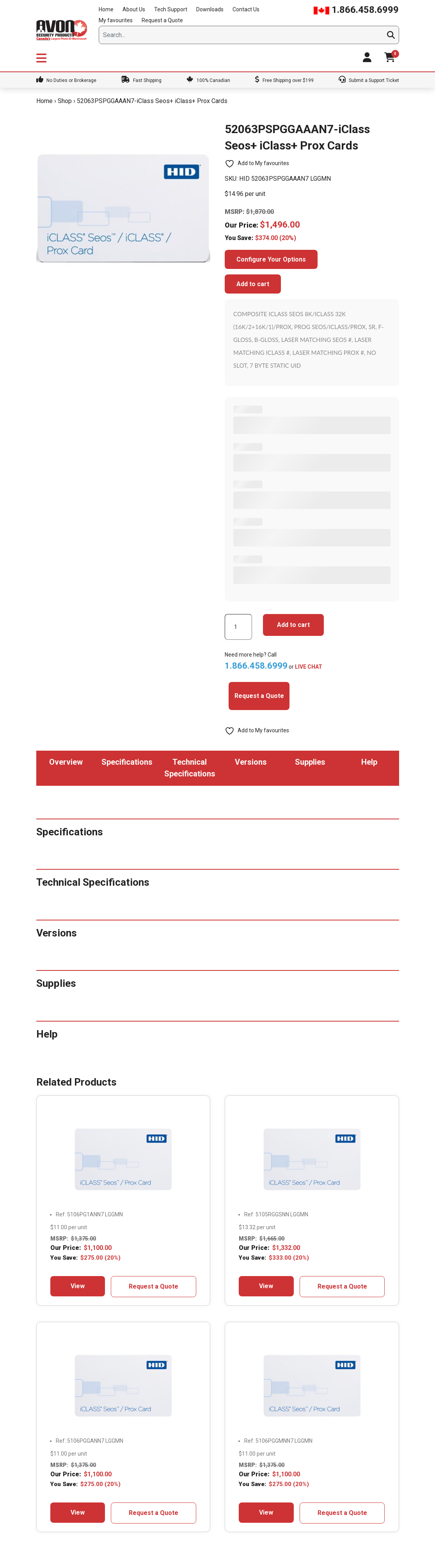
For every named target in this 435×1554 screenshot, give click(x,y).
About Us (134, 9)
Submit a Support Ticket (369, 80)
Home (106, 9)
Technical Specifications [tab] (189, 767)
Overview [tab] (66, 762)
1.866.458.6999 (356, 9)
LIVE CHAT (308, 667)
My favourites (116, 20)
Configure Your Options (271, 259)
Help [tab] (369, 762)
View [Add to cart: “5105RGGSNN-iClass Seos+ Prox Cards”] (266, 1286)
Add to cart (252, 284)
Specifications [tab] (127, 762)
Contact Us (246, 9)
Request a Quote (162, 20)
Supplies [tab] (310, 762)
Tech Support (170, 9)
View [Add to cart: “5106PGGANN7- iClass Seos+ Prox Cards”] (78, 1512)
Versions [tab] (251, 762)
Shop (65, 101)
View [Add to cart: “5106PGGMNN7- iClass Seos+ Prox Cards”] (266, 1512)
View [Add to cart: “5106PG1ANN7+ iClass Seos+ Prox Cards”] (78, 1286)
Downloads (210, 9)
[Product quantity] (238, 627)
